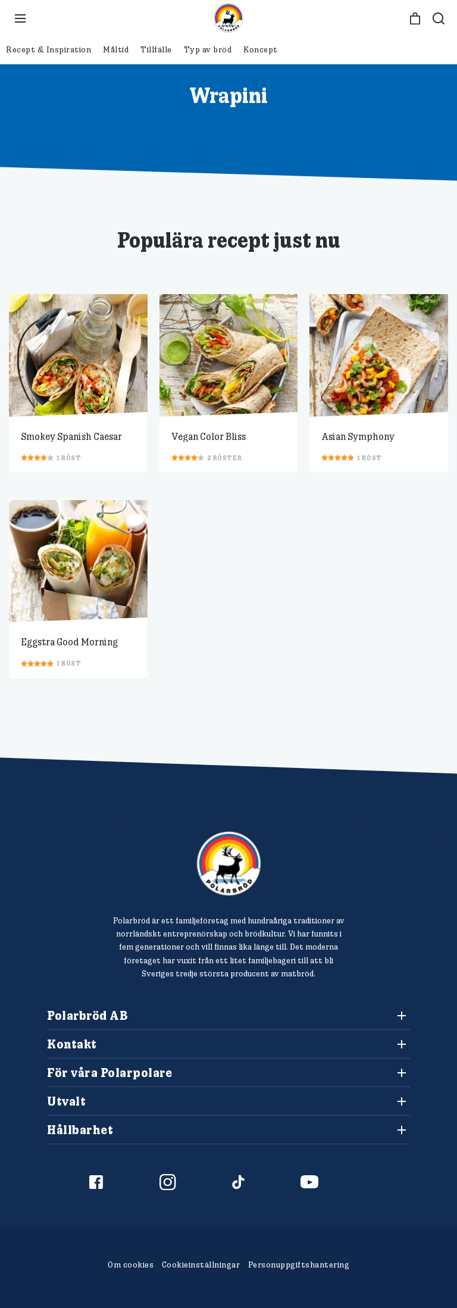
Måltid (116, 49)
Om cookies (131, 1264)
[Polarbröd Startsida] (228, 863)
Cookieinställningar (201, 1264)
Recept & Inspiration (48, 49)
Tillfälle (156, 49)
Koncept (260, 49)
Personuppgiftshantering (299, 1264)
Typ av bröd (208, 49)
